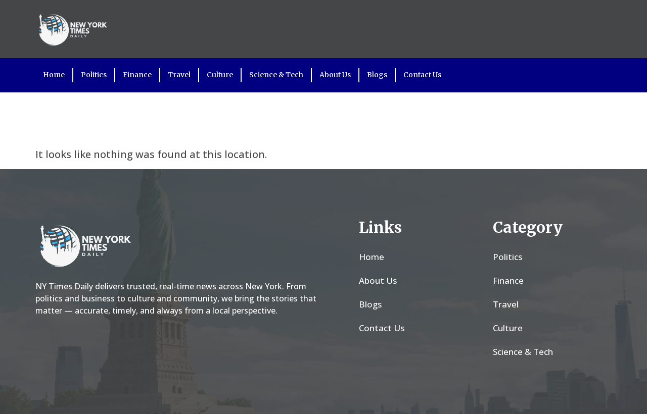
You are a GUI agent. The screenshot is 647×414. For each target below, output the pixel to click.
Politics (94, 74)
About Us (335, 74)
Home (54, 74)
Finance (137, 74)
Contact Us (422, 74)
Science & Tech (276, 74)
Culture (220, 74)
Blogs (377, 74)
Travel (179, 74)
